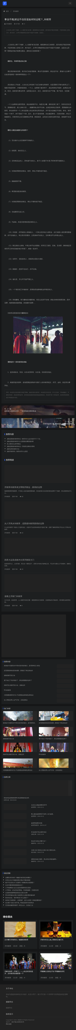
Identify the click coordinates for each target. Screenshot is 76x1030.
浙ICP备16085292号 (17, 1022)
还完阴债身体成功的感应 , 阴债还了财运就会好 (18, 670)
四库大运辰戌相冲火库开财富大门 (19, 560)
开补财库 (16, 11)
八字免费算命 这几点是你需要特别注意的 (18, 887)
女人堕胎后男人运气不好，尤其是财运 (16, 700)
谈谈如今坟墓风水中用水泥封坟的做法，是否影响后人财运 (22, 665)
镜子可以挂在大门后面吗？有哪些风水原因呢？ (19, 882)
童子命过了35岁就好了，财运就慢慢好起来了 (18, 680)
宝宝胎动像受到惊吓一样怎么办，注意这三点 (19, 905)
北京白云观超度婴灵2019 (39, 805)
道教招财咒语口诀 (9, 675)
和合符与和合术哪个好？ (38, 841)
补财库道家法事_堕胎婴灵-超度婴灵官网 (38, 423)
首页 (7, 11)
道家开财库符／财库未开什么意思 (17, 451)
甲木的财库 (7, 690)
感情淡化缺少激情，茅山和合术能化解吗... (44, 859)
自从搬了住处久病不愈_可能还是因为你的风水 (19, 902)
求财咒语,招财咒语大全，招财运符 (14, 685)
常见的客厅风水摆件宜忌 (38, 832)
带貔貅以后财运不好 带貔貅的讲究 (52, 971)
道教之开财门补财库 (13, 596)
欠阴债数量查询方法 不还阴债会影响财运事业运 (18, 695)
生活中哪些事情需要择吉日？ (14, 885)
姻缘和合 (9, 1008)
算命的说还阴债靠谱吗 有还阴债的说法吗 (16, 798)
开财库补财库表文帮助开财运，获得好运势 (23, 487)
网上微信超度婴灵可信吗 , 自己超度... (42, 814)
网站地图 (8, 1024)
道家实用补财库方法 (13, 449)
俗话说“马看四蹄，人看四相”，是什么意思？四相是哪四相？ (23, 900)
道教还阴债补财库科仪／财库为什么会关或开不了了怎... (24, 439)
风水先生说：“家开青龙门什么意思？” (16, 897)
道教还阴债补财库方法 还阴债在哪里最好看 (20, 441)
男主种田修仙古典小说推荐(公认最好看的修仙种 (20, 895)
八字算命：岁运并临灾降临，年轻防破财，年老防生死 (22, 890)
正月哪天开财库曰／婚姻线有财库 (16, 940)
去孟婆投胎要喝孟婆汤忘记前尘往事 (16, 892)
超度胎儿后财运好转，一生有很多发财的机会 (38, 410)
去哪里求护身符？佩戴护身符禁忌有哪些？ (18, 877)
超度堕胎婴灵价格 (36, 823)
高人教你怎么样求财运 (14, 444)
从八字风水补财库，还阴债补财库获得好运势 (24, 523)
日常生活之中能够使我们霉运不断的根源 (17, 880)
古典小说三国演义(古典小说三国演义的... (43, 850)
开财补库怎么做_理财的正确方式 (51, 940)
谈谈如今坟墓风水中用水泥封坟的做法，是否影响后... (19, 723)
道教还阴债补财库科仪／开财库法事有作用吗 (21, 446)
